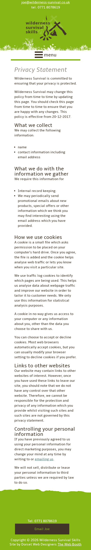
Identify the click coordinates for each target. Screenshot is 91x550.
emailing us (44, 459)
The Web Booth (69, 544)
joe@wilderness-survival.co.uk (45, 2)
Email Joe (42, 529)
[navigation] (45, 56)
